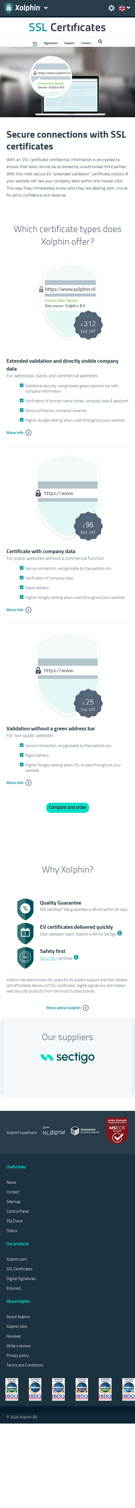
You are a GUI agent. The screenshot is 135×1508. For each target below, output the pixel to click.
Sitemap (13, 1201)
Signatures (51, 43)
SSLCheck (14, 1221)
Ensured (13, 1288)
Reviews (13, 1336)
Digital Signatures (21, 1278)
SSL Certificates (19, 1268)
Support (69, 43)
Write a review (18, 1345)
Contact (86, 43)
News (11, 1182)
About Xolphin (18, 1316)
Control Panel (17, 1211)
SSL (35, 43)
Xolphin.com (16, 1259)
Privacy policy (17, 1355)
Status (11, 1230)
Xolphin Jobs (16, 1326)
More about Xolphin (63, 1008)
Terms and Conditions (24, 1365)
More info (14, 432)
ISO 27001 (49, 958)
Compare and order (67, 807)
